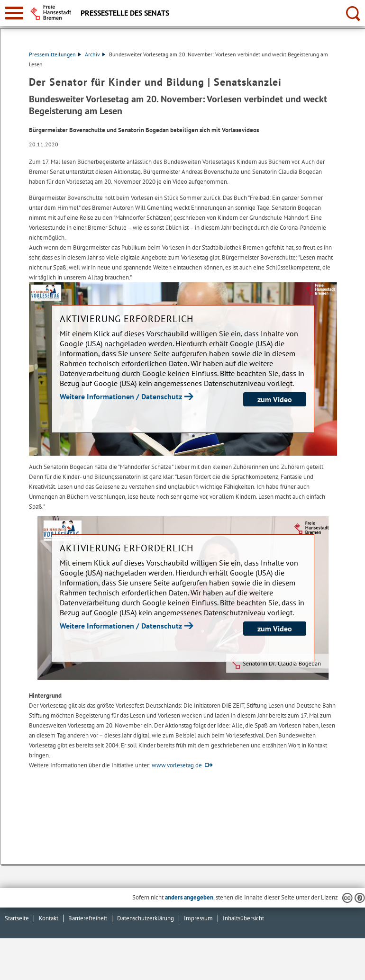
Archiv (95, 54)
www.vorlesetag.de (177, 765)
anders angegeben (189, 897)
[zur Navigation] (14, 13)
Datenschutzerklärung (145, 918)
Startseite (17, 918)
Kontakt (48, 918)
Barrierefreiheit (87, 918)
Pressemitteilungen (55, 54)
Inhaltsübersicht (243, 918)
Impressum (198, 918)
